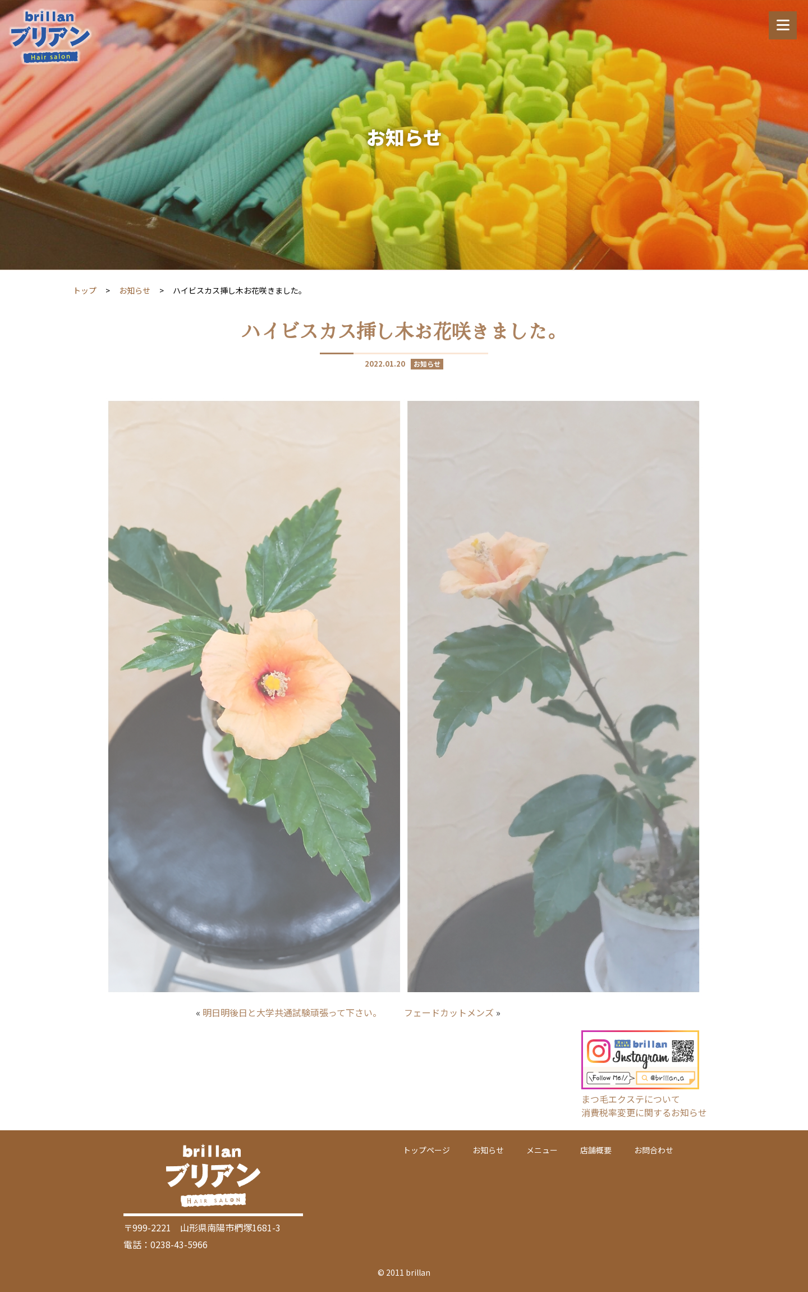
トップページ (426, 1150)
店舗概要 (596, 1150)
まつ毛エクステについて (630, 1099)
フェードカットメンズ (449, 1012)
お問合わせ (653, 1150)
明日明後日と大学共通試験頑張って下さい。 (292, 1012)
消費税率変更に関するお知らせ (644, 1112)
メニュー (542, 1150)
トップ (85, 290)
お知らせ (134, 290)
